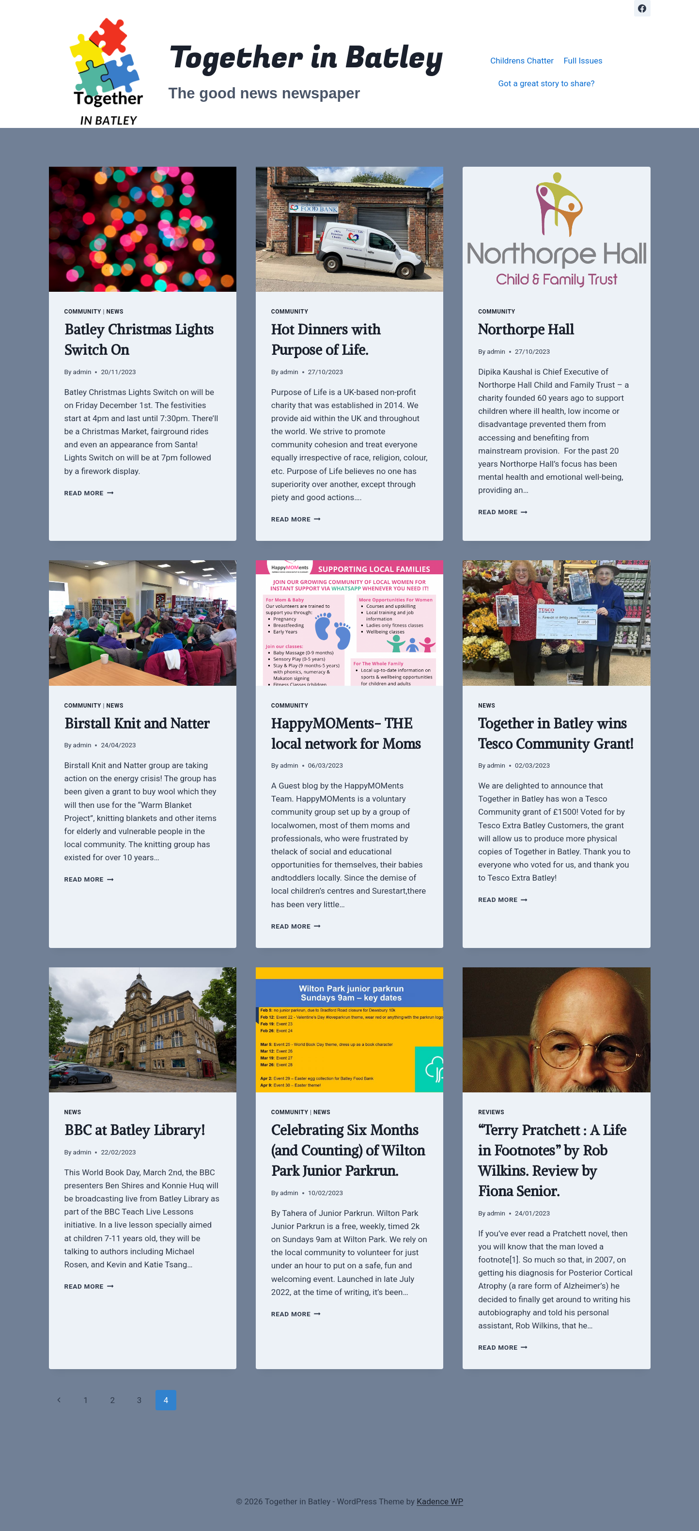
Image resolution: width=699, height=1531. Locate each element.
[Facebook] (642, 8)
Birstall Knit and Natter (137, 723)
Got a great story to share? (546, 83)
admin (82, 372)
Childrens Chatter (522, 60)
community (83, 311)
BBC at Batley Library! (134, 1130)
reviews (491, 1112)
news (115, 311)
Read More (89, 493)
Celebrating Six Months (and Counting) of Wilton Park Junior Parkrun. (348, 1150)
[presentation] (142, 229)
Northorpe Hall (526, 329)
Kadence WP (440, 1501)
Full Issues (582, 60)
